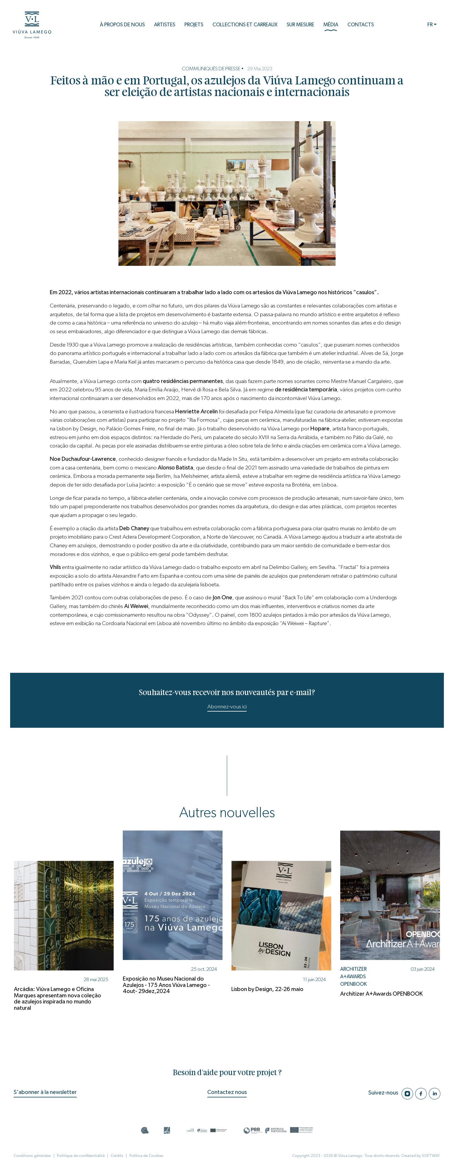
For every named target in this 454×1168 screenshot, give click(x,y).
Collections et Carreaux (245, 24)
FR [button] (430, 24)
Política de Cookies (146, 1156)
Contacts (360, 24)
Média (330, 26)
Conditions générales (32, 1156)
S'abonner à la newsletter (45, 1092)
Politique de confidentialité (81, 1156)
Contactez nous (227, 1092)
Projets (193, 24)
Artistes (164, 24)
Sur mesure (300, 24)
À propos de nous (122, 24)
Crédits (117, 1156)
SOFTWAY (431, 1156)
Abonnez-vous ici (227, 707)
